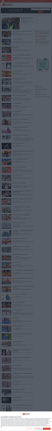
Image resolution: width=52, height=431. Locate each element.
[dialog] (26, 421)
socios (8, 418)
